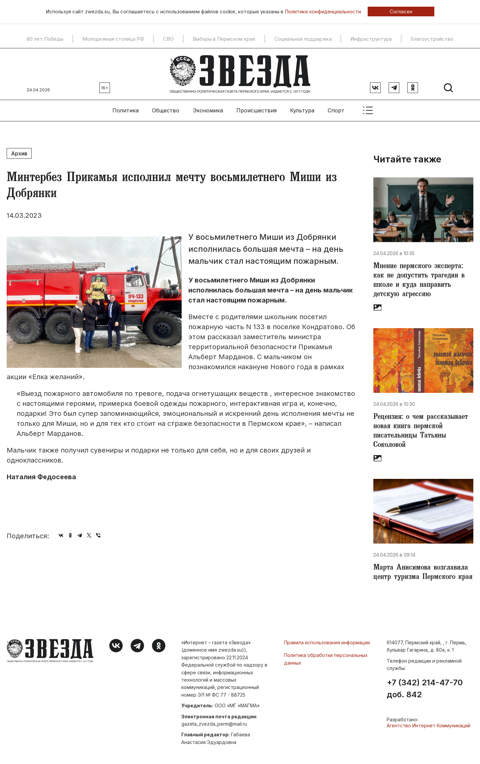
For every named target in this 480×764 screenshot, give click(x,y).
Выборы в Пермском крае (224, 39)
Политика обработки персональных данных (326, 658)
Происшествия (256, 110)
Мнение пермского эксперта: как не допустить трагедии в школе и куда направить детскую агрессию (419, 280)
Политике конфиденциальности (323, 11)
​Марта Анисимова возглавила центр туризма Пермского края (422, 573)
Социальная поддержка (303, 39)
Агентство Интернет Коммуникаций (428, 725)
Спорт (336, 110)
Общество (165, 110)
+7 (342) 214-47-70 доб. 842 (425, 689)
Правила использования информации (327, 642)
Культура (302, 110)
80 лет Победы (45, 39)
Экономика (208, 110)
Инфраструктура (371, 39)
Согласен (401, 11)
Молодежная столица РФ (113, 39)
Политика (125, 110)
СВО (168, 39)
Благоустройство (432, 39)
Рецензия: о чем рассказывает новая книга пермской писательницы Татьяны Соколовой (420, 431)
